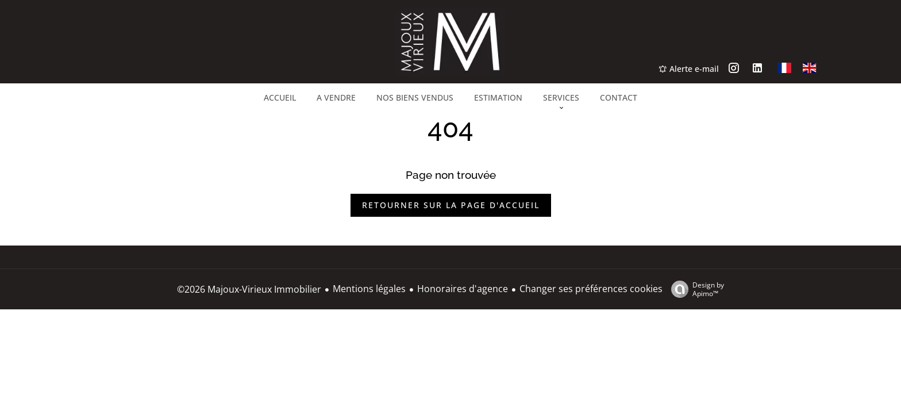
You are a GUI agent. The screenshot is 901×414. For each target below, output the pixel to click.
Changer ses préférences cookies (591, 288)
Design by (694, 289)
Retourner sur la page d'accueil (451, 205)
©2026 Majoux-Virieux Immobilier (249, 289)
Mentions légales (369, 288)
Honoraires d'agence (462, 288)
